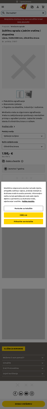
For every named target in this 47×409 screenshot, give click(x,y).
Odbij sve (23, 215)
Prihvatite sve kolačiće (23, 221)
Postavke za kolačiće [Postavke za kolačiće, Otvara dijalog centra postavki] (23, 208)
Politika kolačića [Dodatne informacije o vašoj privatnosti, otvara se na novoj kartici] (28, 201)
